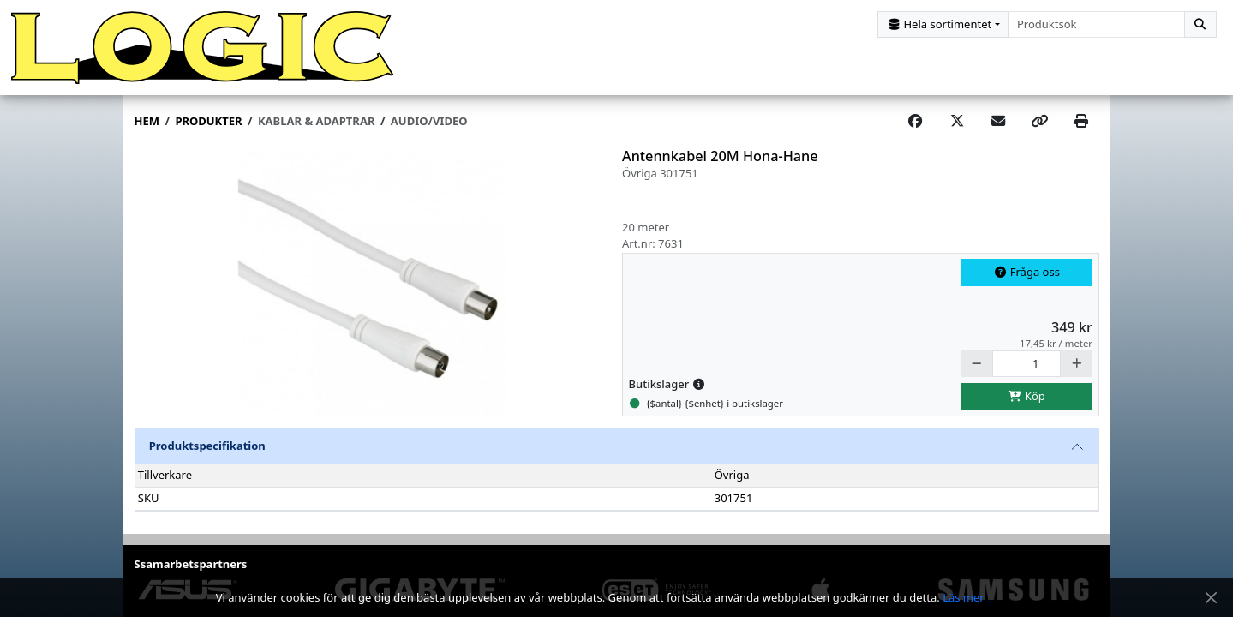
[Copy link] (1039, 121)
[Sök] (1200, 24)
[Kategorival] (943, 24)
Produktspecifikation (207, 445)
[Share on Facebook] (915, 121)
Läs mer (964, 597)
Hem (147, 121)
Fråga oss (1026, 271)
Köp (1026, 396)
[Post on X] (957, 121)
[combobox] (1096, 24)
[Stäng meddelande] (1210, 597)
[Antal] (1027, 363)
